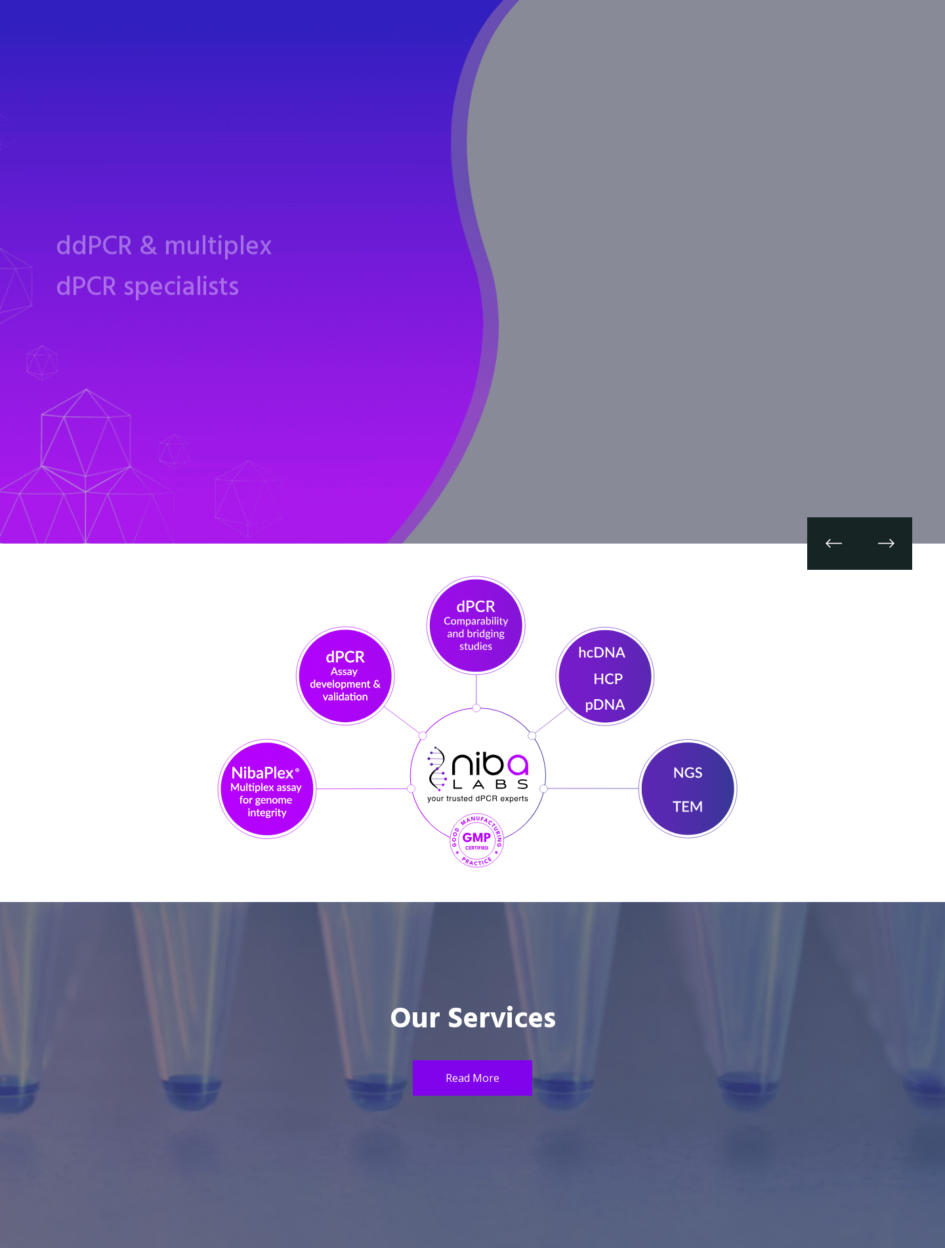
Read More (472, 1078)
